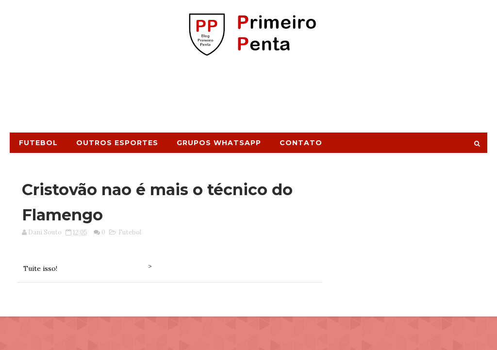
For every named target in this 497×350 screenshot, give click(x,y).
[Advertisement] (248, 98)
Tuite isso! (40, 268)
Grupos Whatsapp (219, 142)
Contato (301, 142)
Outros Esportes (117, 142)
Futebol (38, 142)
